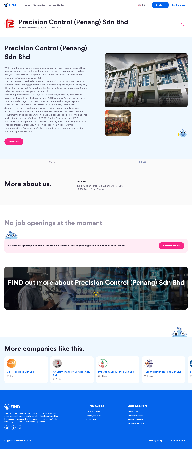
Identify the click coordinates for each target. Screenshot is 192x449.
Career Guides (56, 5)
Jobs (27, 5)
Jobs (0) (142, 162)
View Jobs (14, 142)
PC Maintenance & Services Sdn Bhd (71, 373)
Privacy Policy (155, 441)
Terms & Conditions (178, 441)
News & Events (93, 412)
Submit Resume (171, 246)
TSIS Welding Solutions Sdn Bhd (162, 372)
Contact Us (91, 420)
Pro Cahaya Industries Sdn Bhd (116, 372)
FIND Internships (135, 416)
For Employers (180, 5)
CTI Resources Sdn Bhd (20, 372)
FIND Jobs (133, 412)
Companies (39, 5)
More (52, 162)
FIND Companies (135, 420)
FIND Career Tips (136, 423)
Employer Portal (93, 416)
